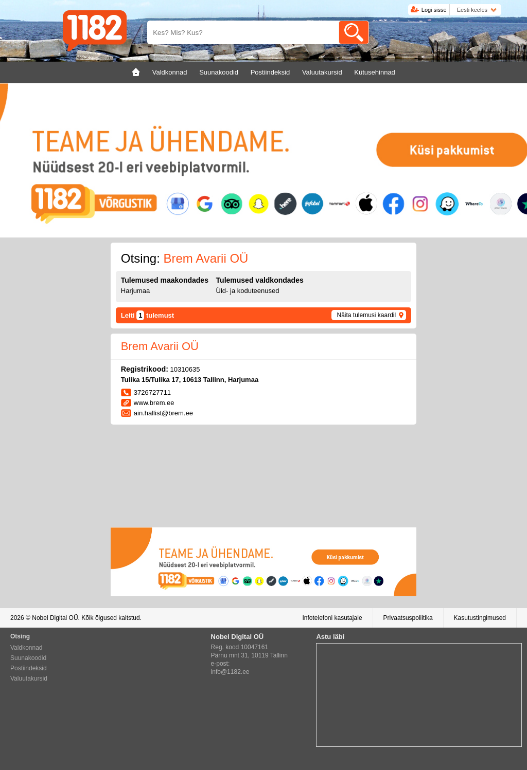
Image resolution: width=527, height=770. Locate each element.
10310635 (185, 369)
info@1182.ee (230, 671)
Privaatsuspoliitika (408, 617)
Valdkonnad (26, 647)
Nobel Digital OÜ (55, 617)
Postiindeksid (28, 668)
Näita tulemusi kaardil (366, 315)
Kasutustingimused (480, 617)
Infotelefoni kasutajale (332, 617)
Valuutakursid (28, 678)
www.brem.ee (154, 403)
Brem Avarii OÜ (160, 346)
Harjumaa (135, 291)
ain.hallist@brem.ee (163, 413)
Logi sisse (434, 10)
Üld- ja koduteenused (247, 291)
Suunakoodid (28, 658)
